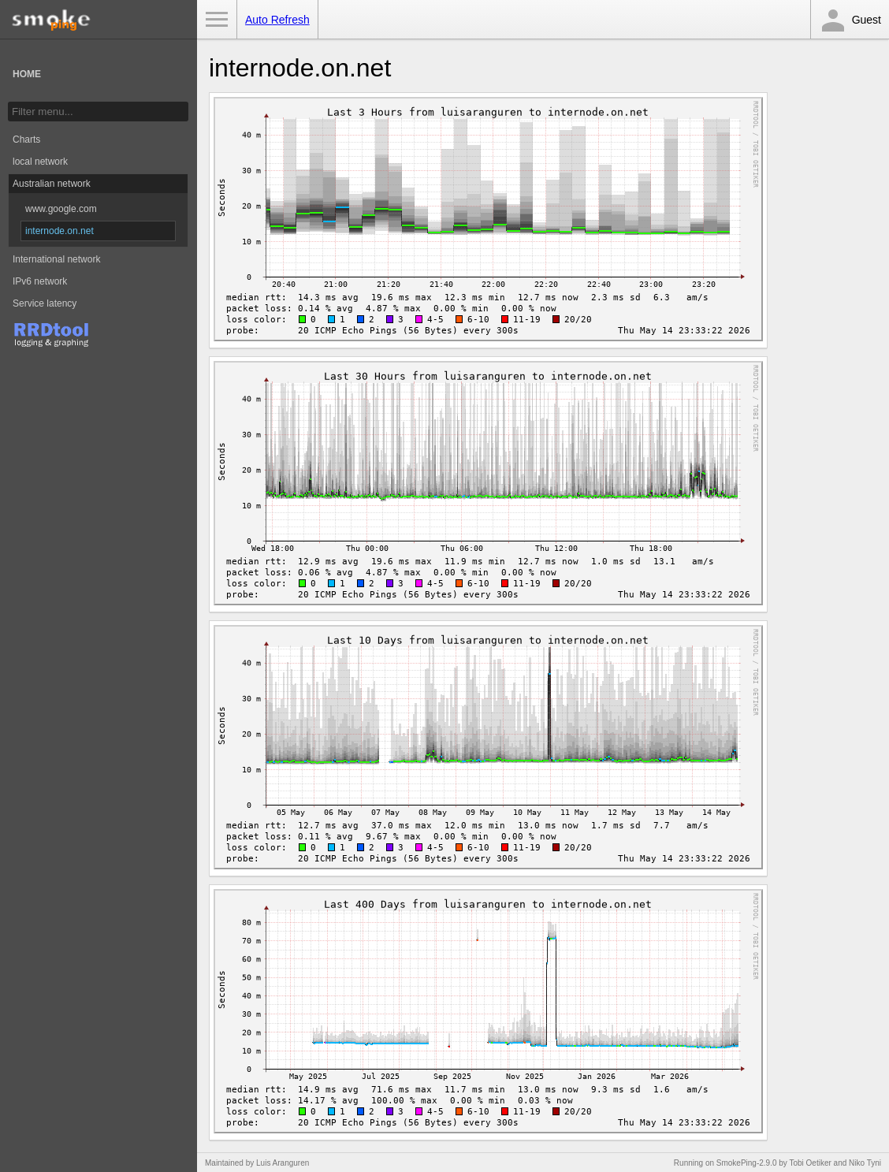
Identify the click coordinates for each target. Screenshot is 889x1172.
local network (40, 161)
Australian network (52, 183)
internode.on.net (59, 230)
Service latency (44, 303)
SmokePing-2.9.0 (746, 1163)
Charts (26, 139)
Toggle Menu (216, 19)
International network (56, 259)
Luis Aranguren (282, 1163)
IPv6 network (40, 281)
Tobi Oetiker (810, 1163)
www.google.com (61, 208)
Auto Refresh (277, 19)
